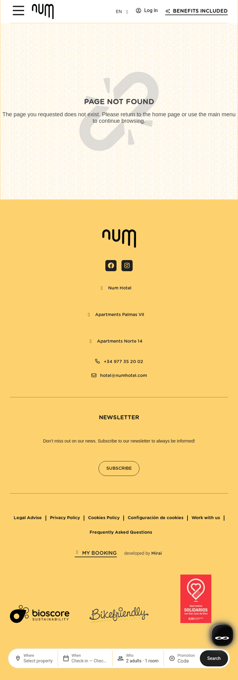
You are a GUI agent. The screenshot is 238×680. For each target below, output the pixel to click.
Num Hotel (119, 288)
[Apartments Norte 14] (90, 341)
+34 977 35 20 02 (123, 362)
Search (214, 658)
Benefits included (200, 11)
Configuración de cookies (155, 518)
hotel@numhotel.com (123, 376)
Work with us (206, 518)
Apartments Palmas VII (119, 315)
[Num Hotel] (101, 288)
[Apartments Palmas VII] (88, 314)
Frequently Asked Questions (121, 532)
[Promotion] (186, 661)
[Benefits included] (167, 11)
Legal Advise (28, 518)
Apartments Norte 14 (120, 341)
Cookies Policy (104, 518)
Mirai (156, 553)
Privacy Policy (65, 518)
